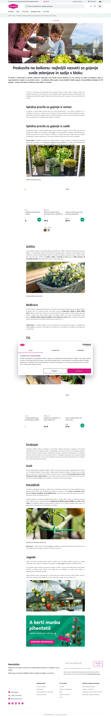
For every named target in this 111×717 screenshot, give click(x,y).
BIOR (32, 327)
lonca (70, 257)
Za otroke (46, 11)
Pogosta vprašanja (41, 694)
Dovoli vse (79, 371)
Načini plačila (40, 689)
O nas (61, 697)
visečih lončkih (60, 563)
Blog (14, 15)
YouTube (16, 703)
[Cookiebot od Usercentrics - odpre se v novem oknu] (83, 345)
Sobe (17, 11)
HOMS (40, 478)
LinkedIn (22, 703)
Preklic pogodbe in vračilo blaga (45, 692)
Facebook (9, 703)
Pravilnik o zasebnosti (87, 689)
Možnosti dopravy (41, 686)
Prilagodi (55, 371)
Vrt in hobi (25, 11)
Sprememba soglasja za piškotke (90, 694)
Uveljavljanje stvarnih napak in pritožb (92, 692)
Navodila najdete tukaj (93, 674)
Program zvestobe (64, 694)
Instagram (13, 703)
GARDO (50, 546)
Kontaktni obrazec (77, 1)
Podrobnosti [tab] (55, 350)
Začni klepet (92, 1)
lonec (42, 115)
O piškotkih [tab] (80, 350)
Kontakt (62, 686)
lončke (53, 132)
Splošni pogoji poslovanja (88, 686)
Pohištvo (11, 11)
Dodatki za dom (35, 11)
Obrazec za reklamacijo (66, 689)
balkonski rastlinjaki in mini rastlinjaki (54, 142)
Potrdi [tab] (30, 350)
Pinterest (19, 703)
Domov (10, 15)
